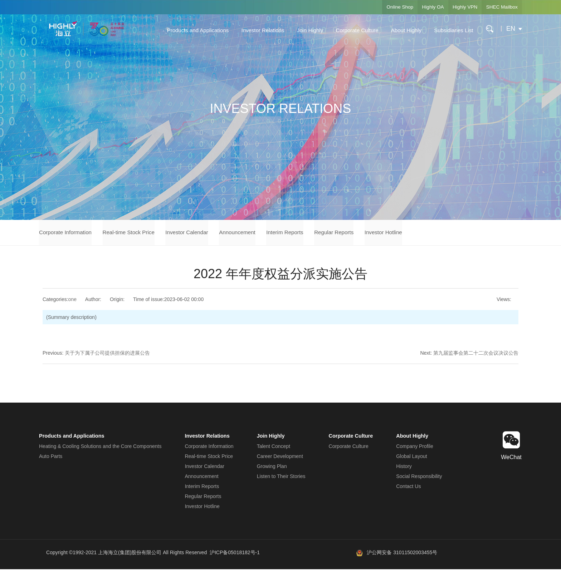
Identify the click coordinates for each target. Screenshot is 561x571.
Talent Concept (274, 448)
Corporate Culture (354, 30)
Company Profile (414, 448)
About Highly (403, 30)
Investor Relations (260, 30)
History (404, 468)
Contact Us (408, 488)
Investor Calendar (200, 233)
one (72, 301)
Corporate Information (67, 233)
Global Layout (411, 458)
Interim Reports (308, 233)
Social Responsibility (419, 478)
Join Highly (307, 30)
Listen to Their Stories (282, 478)
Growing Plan (273, 468)
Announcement (256, 233)
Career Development (281, 458)
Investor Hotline (418, 233)
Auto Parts (50, 458)
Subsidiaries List (450, 30)
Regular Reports (364, 233)
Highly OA (424, 7)
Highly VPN (460, 7)
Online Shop (388, 7)
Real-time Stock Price (136, 233)
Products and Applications (195, 30)
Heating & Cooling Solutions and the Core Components (100, 448)
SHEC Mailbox (500, 7)
